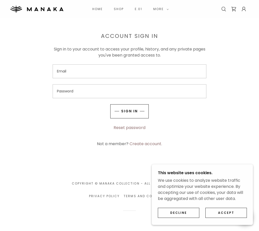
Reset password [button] (129, 128)
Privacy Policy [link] (104, 196)
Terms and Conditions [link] (147, 196)
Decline (178, 213)
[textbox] (129, 71)
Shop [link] (119, 9)
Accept (226, 213)
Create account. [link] (146, 144)
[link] (36, 9)
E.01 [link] (138, 9)
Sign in (129, 111)
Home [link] (97, 9)
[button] (160, 9)
